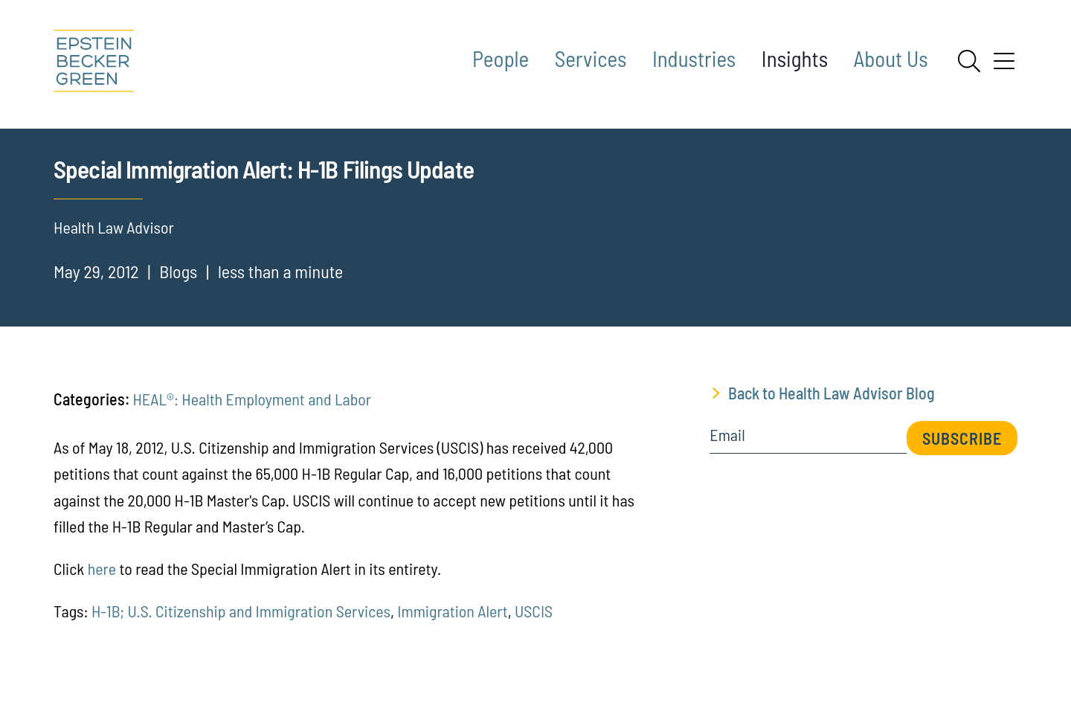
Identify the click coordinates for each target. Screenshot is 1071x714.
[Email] (808, 460)
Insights (795, 58)
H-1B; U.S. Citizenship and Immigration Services (240, 630)
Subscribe (962, 458)
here (104, 588)
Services (591, 58)
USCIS (534, 630)
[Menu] (1004, 66)
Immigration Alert (452, 630)
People (500, 58)
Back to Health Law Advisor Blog (831, 412)
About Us (891, 58)
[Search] (969, 61)
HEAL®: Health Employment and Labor (251, 418)
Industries (694, 58)
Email (727, 455)
